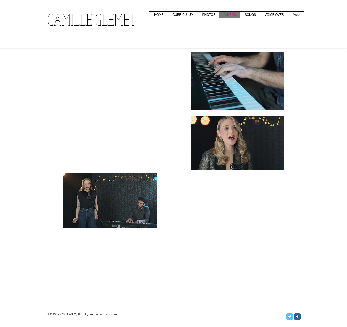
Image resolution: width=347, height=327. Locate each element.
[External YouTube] (106, 261)
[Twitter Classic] (289, 316)
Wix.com (111, 314)
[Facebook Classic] (297, 316)
